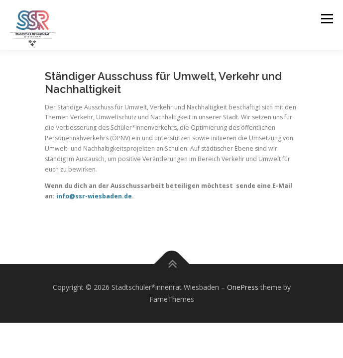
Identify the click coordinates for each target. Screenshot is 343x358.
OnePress (242, 287)
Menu (326, 18)
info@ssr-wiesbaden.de (94, 196)
